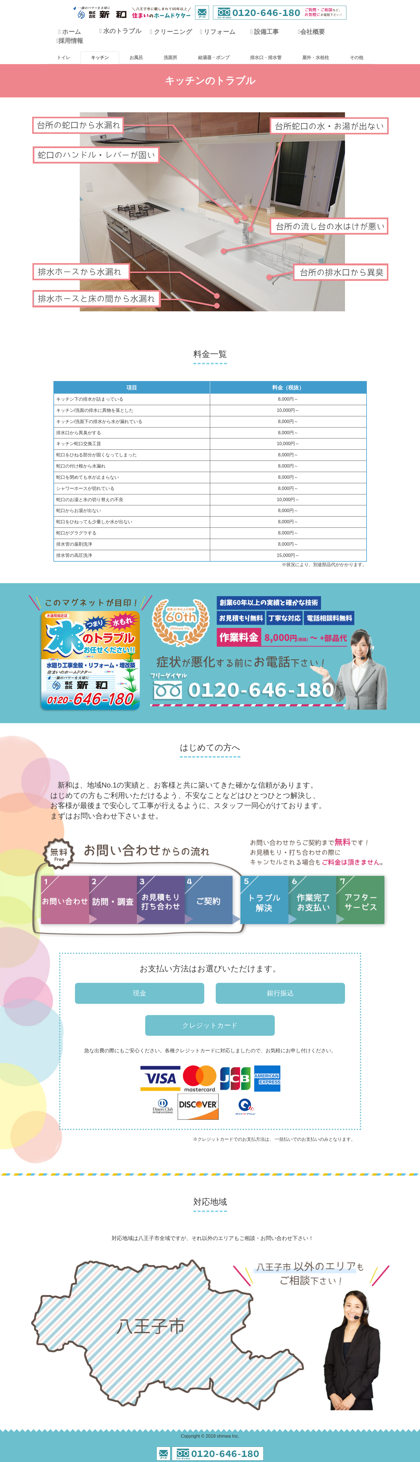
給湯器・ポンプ (213, 57)
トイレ (63, 57)
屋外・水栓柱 (315, 57)
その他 (356, 57)
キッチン (100, 57)
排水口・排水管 (265, 57)
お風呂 (136, 57)
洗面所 (170, 57)
